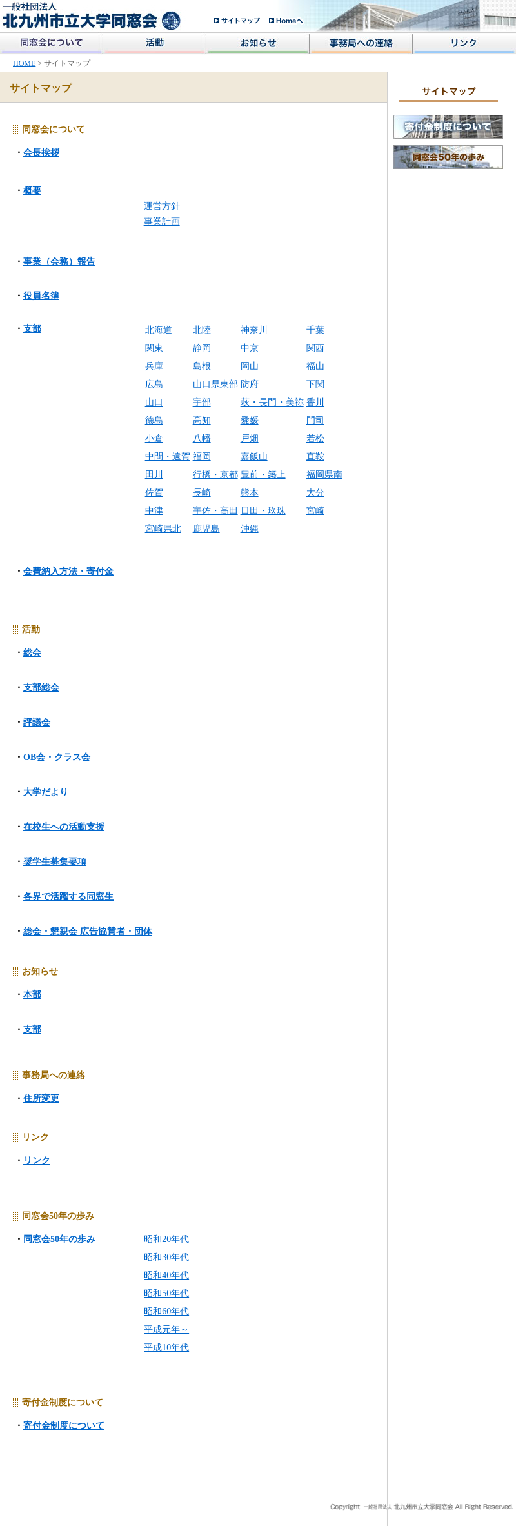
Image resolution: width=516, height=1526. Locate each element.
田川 (154, 474)
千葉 (315, 330)
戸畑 (250, 438)
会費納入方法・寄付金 (68, 571)
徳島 (154, 420)
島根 (202, 366)
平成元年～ (166, 1329)
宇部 (202, 402)
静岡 (202, 348)
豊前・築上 (263, 474)
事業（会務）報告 (59, 261)
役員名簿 (41, 296)
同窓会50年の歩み (59, 1239)
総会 (32, 653)
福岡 (202, 456)
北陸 (202, 330)
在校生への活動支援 (63, 827)
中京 (250, 348)
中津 (154, 511)
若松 (315, 438)
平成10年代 (166, 1347)
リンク (36, 1160)
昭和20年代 (166, 1239)
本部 (32, 994)
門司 (315, 420)
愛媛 (250, 420)
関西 (315, 348)
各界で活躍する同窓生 (68, 896)
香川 (315, 402)
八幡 (202, 438)
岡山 (250, 366)
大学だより (45, 792)
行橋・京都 (215, 474)
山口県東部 (215, 384)
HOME (24, 63)
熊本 (250, 492)
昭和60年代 (166, 1311)
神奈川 (254, 330)
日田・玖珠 (263, 511)
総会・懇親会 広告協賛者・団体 (87, 931)
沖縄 (250, 529)
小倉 (154, 438)
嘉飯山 (254, 456)
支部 (32, 329)
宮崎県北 (163, 529)
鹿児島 (206, 529)
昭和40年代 (166, 1275)
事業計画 (162, 221)
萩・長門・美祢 (272, 402)
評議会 (36, 722)
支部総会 (41, 687)
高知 (202, 420)
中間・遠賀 (167, 456)
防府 (250, 384)
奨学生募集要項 (54, 862)
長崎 (202, 492)
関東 (154, 348)
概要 (32, 191)
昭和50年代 (166, 1293)
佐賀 (154, 492)
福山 (315, 366)
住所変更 (41, 1098)
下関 (315, 384)
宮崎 (315, 511)
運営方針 (162, 206)
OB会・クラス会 (56, 757)
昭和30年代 (166, 1257)
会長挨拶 (41, 152)
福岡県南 (324, 474)
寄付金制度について (63, 1426)
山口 (154, 402)
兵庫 (154, 366)
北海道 (158, 330)
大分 (315, 492)
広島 (154, 384)
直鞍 (315, 456)
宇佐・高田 (215, 511)
